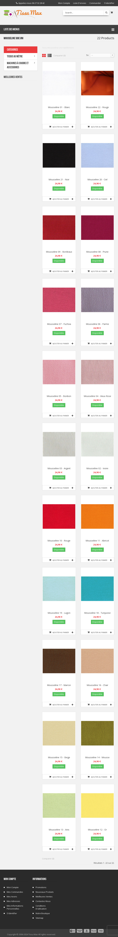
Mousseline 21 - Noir (59, 179)
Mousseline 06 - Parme (97, 324)
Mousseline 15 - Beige (59, 757)
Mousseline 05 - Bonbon (59, 396)
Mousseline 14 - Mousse (97, 757)
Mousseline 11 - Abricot (97, 540)
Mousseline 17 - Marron (59, 685)
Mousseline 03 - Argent (59, 468)
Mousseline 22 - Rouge (97, 107)
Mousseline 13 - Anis (59, 829)
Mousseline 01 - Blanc (59, 107)
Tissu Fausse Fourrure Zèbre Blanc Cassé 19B (26, 129)
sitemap (39, 918)
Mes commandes (15, 892)
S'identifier (109, 3)
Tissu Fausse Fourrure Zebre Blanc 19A (26, 110)
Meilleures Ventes (13, 77)
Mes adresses (13, 901)
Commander (95, 3)
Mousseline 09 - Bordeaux (59, 251)
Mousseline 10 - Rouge (58, 540)
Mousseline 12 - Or (97, 829)
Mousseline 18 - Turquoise (97, 612)
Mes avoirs (12, 896)
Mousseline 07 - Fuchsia (59, 324)
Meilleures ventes (44, 896)
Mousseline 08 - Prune (97, 251)
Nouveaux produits (45, 892)
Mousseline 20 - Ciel (97, 179)
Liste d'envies (79, 3)
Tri (87, 55)
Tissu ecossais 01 (27, 181)
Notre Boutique (43, 913)
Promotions (41, 887)
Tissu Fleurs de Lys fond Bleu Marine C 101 (26, 147)
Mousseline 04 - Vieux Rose (97, 396)
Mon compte (64, 3)
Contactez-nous (43, 901)
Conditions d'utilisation (41, 907)
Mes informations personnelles (15, 907)
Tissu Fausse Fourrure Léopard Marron (27, 221)
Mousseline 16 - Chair (97, 685)
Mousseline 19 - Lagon (59, 612)
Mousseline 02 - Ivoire (97, 468)
